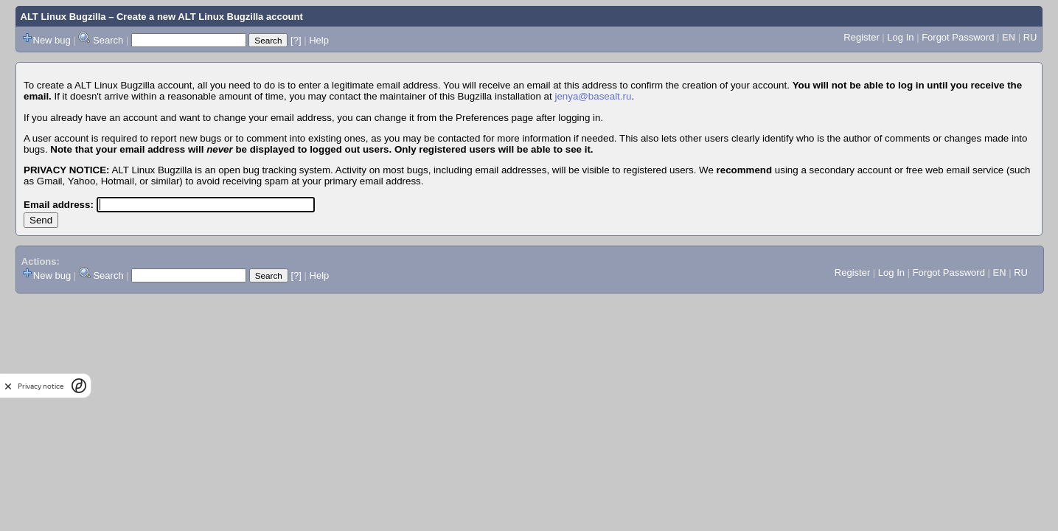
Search (108, 40)
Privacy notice (40, 386)
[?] (295, 40)
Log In (900, 37)
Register (861, 37)
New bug (52, 40)
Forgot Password (958, 37)
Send (40, 220)
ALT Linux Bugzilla (63, 16)
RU (1030, 37)
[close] (8, 386)
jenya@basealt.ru (592, 96)
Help (319, 40)
